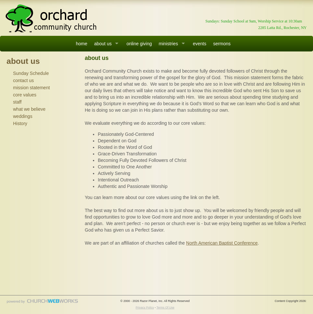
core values (25, 94)
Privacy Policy (145, 307)
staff (17, 102)
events (199, 43)
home (81, 43)
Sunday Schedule (31, 73)
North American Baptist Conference (222, 243)
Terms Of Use (165, 307)
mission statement (31, 87)
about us (103, 43)
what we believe (29, 109)
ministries (168, 43)
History (20, 123)
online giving (139, 43)
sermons (222, 43)
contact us (23, 80)
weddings (22, 116)
